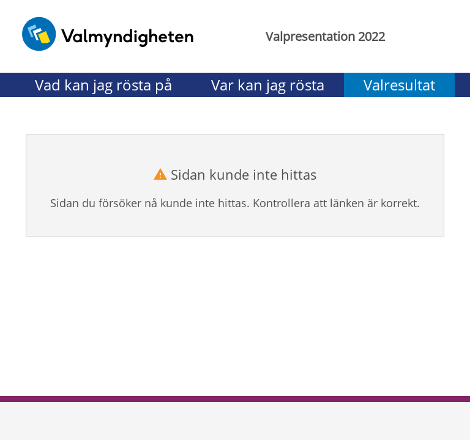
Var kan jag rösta (267, 85)
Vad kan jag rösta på (103, 85)
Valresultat (399, 85)
